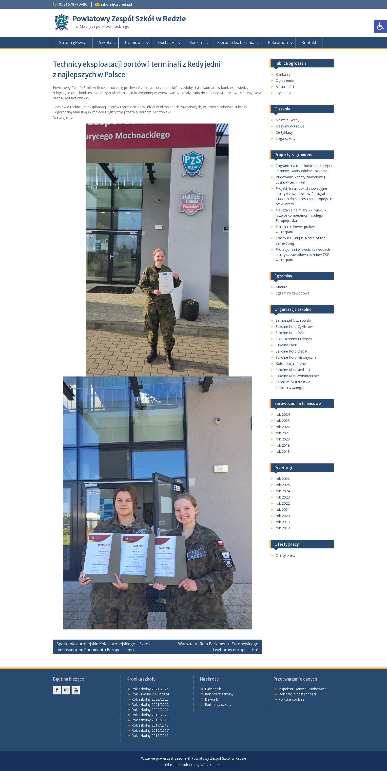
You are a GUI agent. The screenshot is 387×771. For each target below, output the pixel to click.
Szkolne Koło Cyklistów (294, 326)
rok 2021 (283, 433)
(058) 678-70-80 (72, 4)
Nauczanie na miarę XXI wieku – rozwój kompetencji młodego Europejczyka (301, 215)
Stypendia (283, 92)
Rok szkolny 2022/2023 (150, 699)
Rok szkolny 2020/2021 (150, 709)
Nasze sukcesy (287, 120)
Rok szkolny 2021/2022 (150, 704)
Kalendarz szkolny (219, 694)
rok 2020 (283, 439)
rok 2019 (283, 445)
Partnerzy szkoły (218, 704)
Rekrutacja (278, 42)
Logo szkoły (285, 138)
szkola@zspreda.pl (116, 4)
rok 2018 (283, 451)
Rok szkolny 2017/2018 (150, 725)
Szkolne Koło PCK (290, 332)
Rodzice (196, 42)
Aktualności (285, 86)
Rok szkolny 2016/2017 (150, 730)
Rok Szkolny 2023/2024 (150, 694)
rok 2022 (283, 426)
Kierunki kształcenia (235, 42)
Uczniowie (134, 42)
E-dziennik (213, 689)
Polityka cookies (291, 699)
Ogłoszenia (285, 80)
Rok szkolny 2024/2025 (150, 689)
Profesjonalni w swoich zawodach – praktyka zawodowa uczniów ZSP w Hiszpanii (304, 254)
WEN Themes (211, 764)
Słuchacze (166, 42)
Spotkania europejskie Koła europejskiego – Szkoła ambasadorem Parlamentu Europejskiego (104, 646)
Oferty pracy (285, 555)
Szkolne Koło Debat (292, 351)
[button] (380, 26)
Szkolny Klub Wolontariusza (298, 376)
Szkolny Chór (286, 345)
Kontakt (309, 42)
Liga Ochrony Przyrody (294, 338)
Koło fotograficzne (291, 363)
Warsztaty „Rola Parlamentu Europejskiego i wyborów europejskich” (218, 646)
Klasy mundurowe (290, 126)
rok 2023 (283, 420)
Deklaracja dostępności (297, 694)
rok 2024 (283, 414)
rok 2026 (283, 478)
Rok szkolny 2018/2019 (150, 720)
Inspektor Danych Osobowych (302, 689)
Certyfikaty (284, 132)
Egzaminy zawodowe (293, 293)
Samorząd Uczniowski (293, 320)
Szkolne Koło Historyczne (296, 357)
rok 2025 (283, 484)
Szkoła (105, 42)
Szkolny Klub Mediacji (293, 369)
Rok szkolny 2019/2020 (150, 714)
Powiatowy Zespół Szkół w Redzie (129, 18)
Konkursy (283, 74)
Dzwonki (212, 699)
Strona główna (72, 42)
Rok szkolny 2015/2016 (150, 735)
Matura (281, 287)
